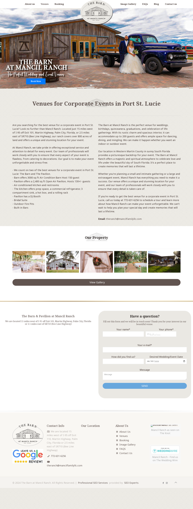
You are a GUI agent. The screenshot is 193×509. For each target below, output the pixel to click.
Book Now (36, 81)
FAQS (122, 449)
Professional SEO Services (93, 503)
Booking (124, 440)
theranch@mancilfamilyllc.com (64, 465)
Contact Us (125, 453)
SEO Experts (131, 503)
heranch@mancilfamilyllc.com (124, 218)
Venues (123, 436)
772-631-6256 (58, 456)
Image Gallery (127, 444)
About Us (124, 432)
